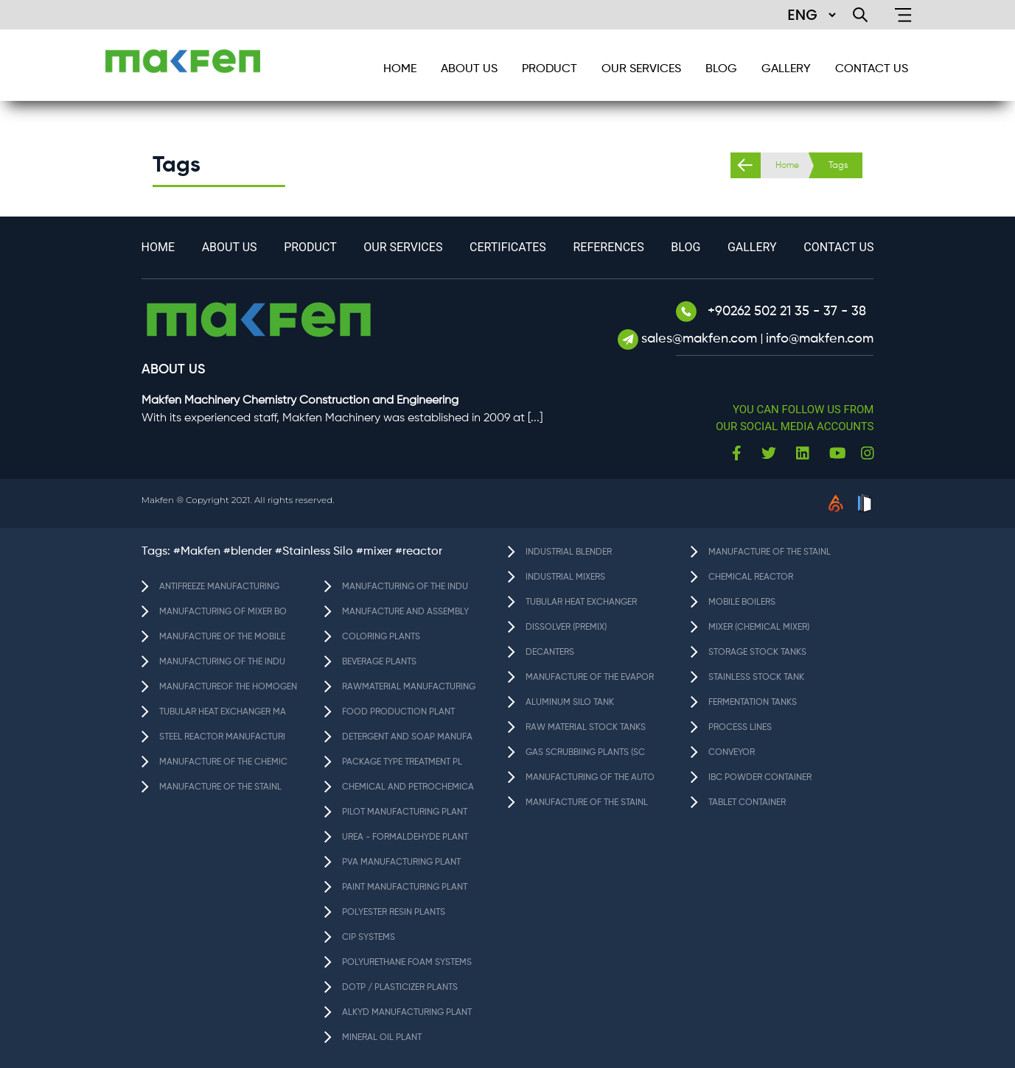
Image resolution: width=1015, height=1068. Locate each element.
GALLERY (786, 69)
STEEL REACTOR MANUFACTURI (222, 737)
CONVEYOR (731, 752)
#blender (247, 552)
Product (549, 69)
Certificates (508, 247)
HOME (399, 69)
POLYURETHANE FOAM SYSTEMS (407, 962)
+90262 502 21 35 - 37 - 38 (771, 311)
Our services (641, 69)
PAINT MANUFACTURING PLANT (404, 887)
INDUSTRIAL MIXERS (565, 577)
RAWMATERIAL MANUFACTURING (408, 687)
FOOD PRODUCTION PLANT (398, 712)
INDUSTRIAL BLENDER (569, 552)
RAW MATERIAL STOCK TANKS (586, 727)
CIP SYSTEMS (368, 937)
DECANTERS (550, 652)
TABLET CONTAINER (747, 802)
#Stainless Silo (314, 552)
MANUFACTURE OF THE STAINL (220, 787)
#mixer (374, 552)
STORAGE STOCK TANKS (757, 652)
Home (787, 165)
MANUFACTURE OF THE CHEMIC (223, 762)
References (608, 247)
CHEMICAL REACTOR (750, 577)
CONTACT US (871, 69)
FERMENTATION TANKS (752, 702)
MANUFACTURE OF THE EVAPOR (590, 677)
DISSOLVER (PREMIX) (566, 627)
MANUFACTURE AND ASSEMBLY (405, 612)
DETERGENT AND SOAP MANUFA (407, 737)
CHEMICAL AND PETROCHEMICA (408, 787)
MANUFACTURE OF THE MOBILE (222, 637)
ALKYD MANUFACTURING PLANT (407, 1012)
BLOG (721, 69)
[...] (535, 418)
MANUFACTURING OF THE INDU (222, 662)
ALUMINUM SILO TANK (570, 702)
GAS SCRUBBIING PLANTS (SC (585, 752)
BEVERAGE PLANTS (379, 662)
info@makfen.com (819, 338)
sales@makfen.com (701, 338)
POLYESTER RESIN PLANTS (393, 912)
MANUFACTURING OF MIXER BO (223, 612)
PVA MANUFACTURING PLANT (401, 862)
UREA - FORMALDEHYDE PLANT (405, 837)
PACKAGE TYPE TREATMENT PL (402, 762)
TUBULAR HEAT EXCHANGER (581, 602)
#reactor (418, 552)
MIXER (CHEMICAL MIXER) (758, 627)
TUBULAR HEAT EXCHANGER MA (222, 712)
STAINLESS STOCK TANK (756, 677)
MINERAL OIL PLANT (382, 1037)
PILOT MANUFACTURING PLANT (404, 812)
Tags (838, 165)
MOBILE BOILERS (741, 602)
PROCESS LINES (740, 727)
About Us (469, 69)
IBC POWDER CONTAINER (760, 777)
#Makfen (196, 552)
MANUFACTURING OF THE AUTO (590, 777)
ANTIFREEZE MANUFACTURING (219, 587)
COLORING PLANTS (381, 637)
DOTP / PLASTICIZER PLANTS (400, 987)
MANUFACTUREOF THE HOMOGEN (228, 687)
